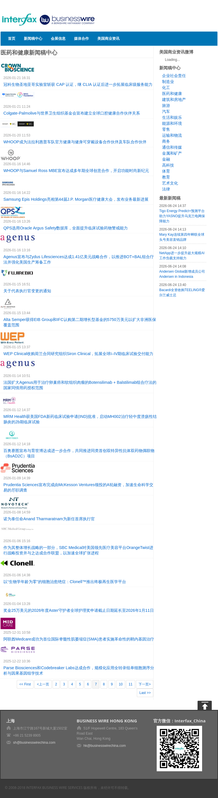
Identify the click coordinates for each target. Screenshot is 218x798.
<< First (25, 684)
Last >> (145, 693)
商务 (166, 141)
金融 (166, 159)
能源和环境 (172, 123)
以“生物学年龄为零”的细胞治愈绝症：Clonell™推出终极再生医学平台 (64, 581)
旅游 (166, 105)
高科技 (168, 165)
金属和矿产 (172, 153)
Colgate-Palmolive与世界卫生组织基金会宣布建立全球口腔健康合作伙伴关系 (71, 113)
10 (121, 684)
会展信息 (58, 38)
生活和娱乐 (172, 117)
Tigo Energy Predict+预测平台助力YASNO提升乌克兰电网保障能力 (182, 216)
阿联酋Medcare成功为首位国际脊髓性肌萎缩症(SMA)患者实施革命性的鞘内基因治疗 (78, 639)
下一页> (145, 684)
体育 (166, 171)
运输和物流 (172, 135)
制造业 (168, 81)
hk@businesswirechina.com (104, 746)
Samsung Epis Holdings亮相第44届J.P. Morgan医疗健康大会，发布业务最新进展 (75, 199)
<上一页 (43, 684)
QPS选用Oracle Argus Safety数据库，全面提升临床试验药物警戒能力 (65, 228)
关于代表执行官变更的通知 (27, 291)
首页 (11, 38)
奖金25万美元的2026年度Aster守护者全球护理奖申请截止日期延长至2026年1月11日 (78, 610)
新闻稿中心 (33, 38)
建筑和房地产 (174, 99)
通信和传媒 (172, 147)
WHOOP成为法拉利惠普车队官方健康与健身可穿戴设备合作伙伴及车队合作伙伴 (74, 142)
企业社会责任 (174, 75)
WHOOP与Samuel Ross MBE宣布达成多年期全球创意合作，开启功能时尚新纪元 (76, 170)
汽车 (166, 111)
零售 (166, 129)
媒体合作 (81, 38)
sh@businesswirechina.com (34, 743)
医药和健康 (172, 93)
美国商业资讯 (108, 38)
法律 (166, 189)
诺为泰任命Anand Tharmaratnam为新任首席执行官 (49, 519)
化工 (166, 87)
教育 (166, 177)
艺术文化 (170, 183)
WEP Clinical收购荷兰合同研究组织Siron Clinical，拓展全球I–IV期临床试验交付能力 (78, 353)
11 (130, 684)
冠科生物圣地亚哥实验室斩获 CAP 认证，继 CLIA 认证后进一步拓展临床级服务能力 (77, 84)
